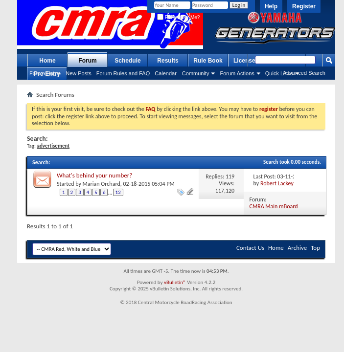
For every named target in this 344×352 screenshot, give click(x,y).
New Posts (79, 73)
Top (315, 247)
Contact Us (250, 247)
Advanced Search (304, 73)
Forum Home (45, 73)
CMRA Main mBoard (274, 206)
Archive (297, 247)
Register (304, 6)
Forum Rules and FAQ (123, 73)
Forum (87, 60)
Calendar (166, 73)
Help (271, 6)
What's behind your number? (94, 175)
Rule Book (207, 60)
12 (118, 192)
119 (230, 176)
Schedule (127, 60)
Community (195, 73)
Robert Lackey (277, 183)
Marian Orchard (101, 183)
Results (167, 60)
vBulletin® (175, 282)
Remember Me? (178, 17)
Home (47, 60)
